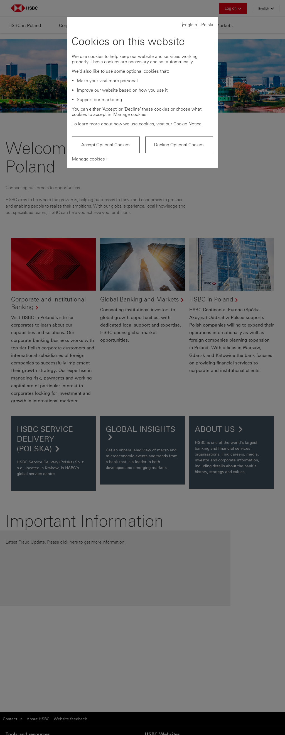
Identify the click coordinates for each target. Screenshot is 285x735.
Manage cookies (88, 159)
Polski (207, 24)
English (189, 24)
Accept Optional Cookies (106, 144)
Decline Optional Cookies (179, 144)
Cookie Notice (187, 123)
